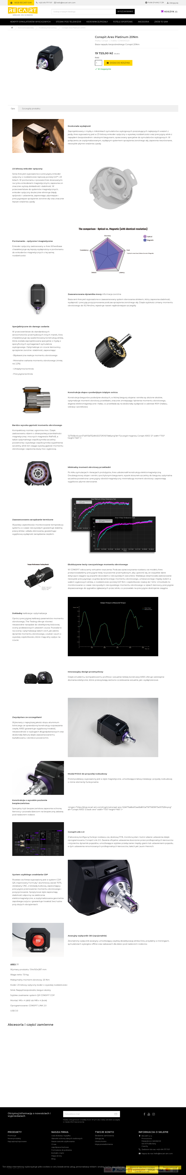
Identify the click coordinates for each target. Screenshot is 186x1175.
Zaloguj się (99, 1138)
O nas (53, 1144)
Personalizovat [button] (170, 1167)
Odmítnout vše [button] (142, 1171)
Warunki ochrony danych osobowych (66, 1138)
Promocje (12, 1136)
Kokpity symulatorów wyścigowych (30, 22)
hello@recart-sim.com (163, 1153)
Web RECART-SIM (21, 2)
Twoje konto (104, 1132)
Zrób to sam (161, 22)
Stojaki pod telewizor (68, 22)
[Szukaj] (93, 11)
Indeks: (114, 41)
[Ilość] (98, 63)
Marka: (98, 41)
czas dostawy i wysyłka (60, 1136)
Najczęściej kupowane (17, 1141)
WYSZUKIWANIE (125, 11)
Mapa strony (56, 1156)
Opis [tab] (13, 108)
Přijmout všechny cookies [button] (142, 1167)
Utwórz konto (100, 1141)
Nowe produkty (14, 1138)
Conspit (104, 41)
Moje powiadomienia (104, 1144)
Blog (53, 1159)
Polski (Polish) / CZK (154, 2)
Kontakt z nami (57, 1153)
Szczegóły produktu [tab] (31, 108)
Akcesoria (143, 22)
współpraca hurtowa (60, 1147)
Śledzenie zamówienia (104, 1136)
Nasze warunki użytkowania (63, 1141)
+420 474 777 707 (163, 1149)
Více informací (118, 1167)
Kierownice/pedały (97, 22)
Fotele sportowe (123, 22)
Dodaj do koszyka (118, 63)
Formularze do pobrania (61, 1150)
